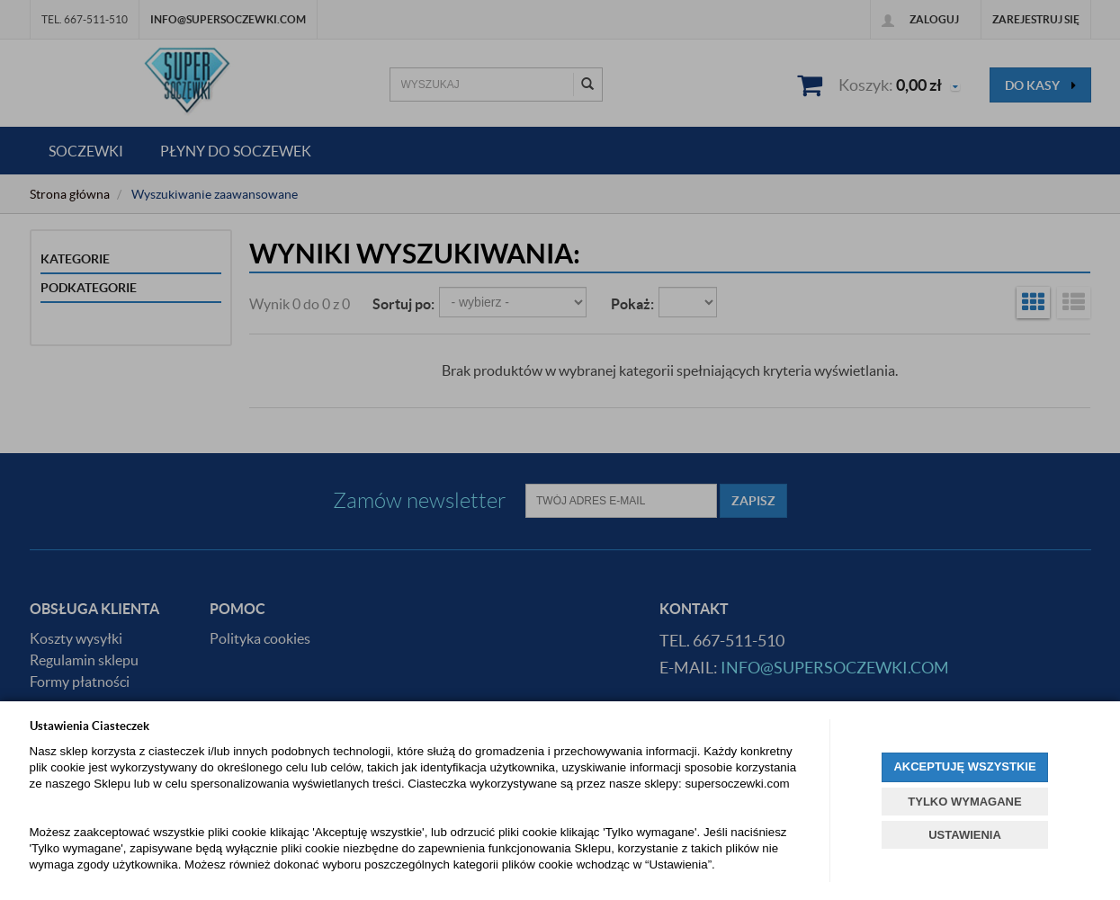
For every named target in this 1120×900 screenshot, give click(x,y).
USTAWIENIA (964, 835)
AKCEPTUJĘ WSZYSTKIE (964, 766)
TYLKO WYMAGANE (964, 801)
